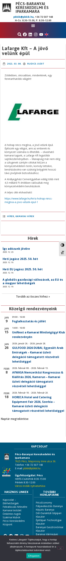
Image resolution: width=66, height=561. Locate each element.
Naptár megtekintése (15, 418)
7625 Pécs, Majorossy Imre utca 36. (35, 461)
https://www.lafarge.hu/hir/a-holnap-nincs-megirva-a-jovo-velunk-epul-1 (28, 200)
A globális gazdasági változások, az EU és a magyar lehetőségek (33, 281)
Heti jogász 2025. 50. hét (20, 259)
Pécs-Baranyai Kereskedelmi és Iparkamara (32, 7)
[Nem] (60, 548)
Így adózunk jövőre (16, 248)
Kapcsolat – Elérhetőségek (11, 501)
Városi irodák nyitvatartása (30, 486)
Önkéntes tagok (12, 513)
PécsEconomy (44, 502)
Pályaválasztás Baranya (49, 506)
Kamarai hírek (24, 216)
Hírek (10, 216)
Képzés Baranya (45, 509)
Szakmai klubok (11, 517)
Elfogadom (33, 555)
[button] (33, 25)
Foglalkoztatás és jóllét (29, 321)
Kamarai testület (12, 510)
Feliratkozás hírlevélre (15, 506)
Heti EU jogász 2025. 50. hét (23, 269)
